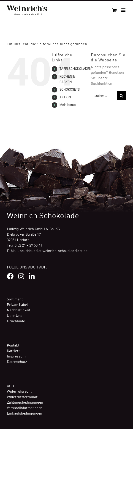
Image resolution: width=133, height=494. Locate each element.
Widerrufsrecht (19, 392)
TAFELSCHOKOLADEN (75, 69)
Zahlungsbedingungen (25, 403)
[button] (8, 486)
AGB (10, 386)
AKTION (65, 97)
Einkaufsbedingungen (24, 413)
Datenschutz (17, 362)
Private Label (17, 305)
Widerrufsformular (22, 397)
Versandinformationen (24, 408)
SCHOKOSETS (70, 89)
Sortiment (15, 299)
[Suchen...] (104, 95)
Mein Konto (68, 105)
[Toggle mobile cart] (114, 10)
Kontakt (13, 345)
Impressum (16, 356)
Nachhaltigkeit (18, 310)
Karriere (13, 351)
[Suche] (121, 95)
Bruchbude (16, 321)
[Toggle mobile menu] (123, 10)
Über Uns (14, 316)
